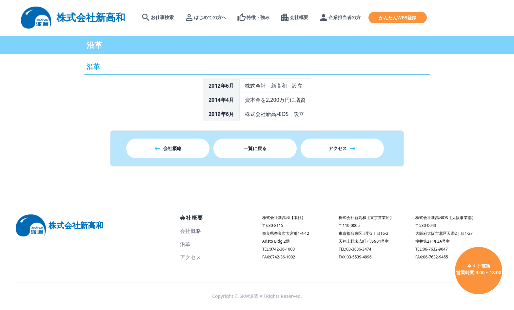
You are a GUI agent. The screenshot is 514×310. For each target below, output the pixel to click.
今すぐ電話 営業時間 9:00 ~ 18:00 (479, 269)
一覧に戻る (255, 148)
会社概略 (168, 148)
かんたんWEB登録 (397, 17)
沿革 (185, 244)
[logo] (73, 17)
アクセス (342, 148)
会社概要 (191, 217)
